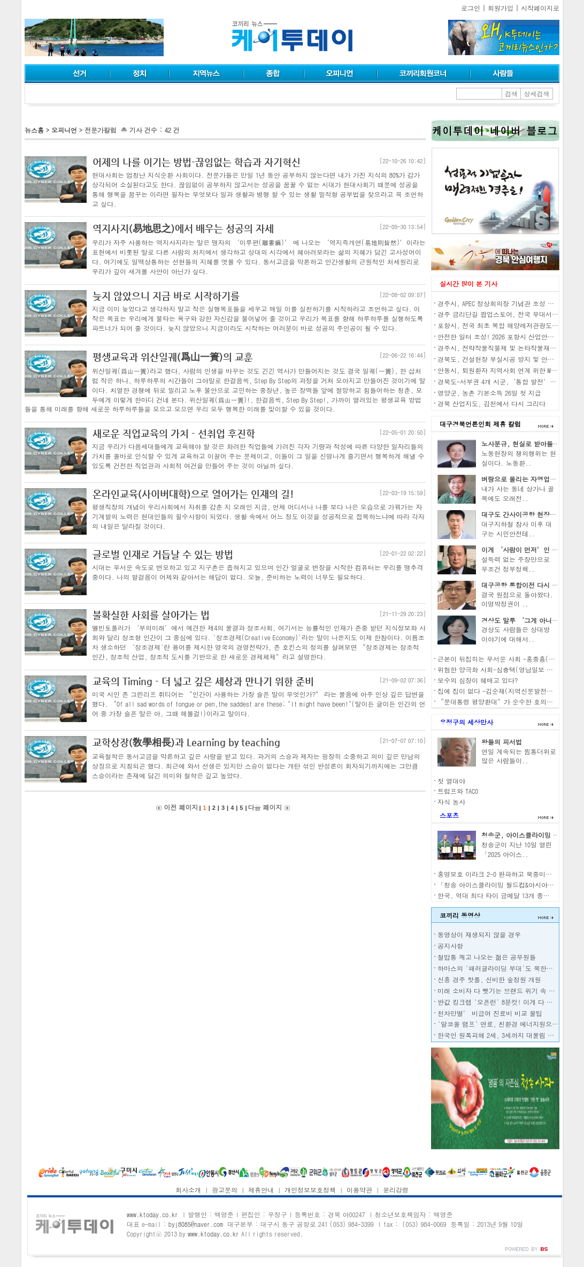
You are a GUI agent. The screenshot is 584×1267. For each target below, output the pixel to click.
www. (152, 1214)
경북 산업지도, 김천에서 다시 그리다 (491, 403)
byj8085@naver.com (195, 1223)
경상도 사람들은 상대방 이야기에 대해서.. (515, 634)
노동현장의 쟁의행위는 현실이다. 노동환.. (518, 458)
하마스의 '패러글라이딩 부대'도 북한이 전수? (504, 968)
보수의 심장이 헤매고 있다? (477, 680)
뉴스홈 (34, 129)
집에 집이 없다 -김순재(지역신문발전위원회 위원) (510, 690)
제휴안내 (261, 1189)
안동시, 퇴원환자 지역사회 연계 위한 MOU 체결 (504, 370)
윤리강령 (396, 1189)
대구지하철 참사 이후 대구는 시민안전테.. (516, 528)
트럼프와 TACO (457, 790)
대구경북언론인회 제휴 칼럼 (480, 423)
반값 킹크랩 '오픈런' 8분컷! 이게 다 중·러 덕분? (510, 1001)
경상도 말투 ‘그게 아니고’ (523, 620)
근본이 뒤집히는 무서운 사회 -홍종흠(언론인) (504, 658)
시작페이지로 (540, 7)
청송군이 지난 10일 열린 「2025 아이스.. (516, 849)
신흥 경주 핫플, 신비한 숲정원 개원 (489, 979)
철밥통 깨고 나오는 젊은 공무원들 (486, 956)
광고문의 (224, 1189)
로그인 (470, 7)
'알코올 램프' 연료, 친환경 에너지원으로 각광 (505, 1023)
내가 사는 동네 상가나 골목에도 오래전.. (517, 493)
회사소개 (188, 1189)
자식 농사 (451, 801)
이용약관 (359, 1189)
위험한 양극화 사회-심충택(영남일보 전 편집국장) (510, 669)
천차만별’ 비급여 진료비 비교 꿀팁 (489, 1013)
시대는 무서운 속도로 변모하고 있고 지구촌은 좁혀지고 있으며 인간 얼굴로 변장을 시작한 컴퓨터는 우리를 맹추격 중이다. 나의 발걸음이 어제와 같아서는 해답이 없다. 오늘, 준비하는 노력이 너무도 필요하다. (258, 572)
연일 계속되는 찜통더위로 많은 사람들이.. (518, 756)
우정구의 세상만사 (466, 721)
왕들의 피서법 (501, 741)
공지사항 (450, 945)
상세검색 (537, 93)
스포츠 (449, 815)
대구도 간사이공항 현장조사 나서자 (532, 514)
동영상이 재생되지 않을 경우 (479, 934)
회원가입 (500, 7)
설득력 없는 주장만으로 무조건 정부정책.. (515, 564)
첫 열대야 (451, 780)
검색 (511, 93)
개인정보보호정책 (310, 1189)
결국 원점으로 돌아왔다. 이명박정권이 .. (517, 599)
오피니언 (64, 129)
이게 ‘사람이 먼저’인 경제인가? (531, 549)
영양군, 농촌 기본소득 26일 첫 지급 (489, 392)
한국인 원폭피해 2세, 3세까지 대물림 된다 (498, 1035)
